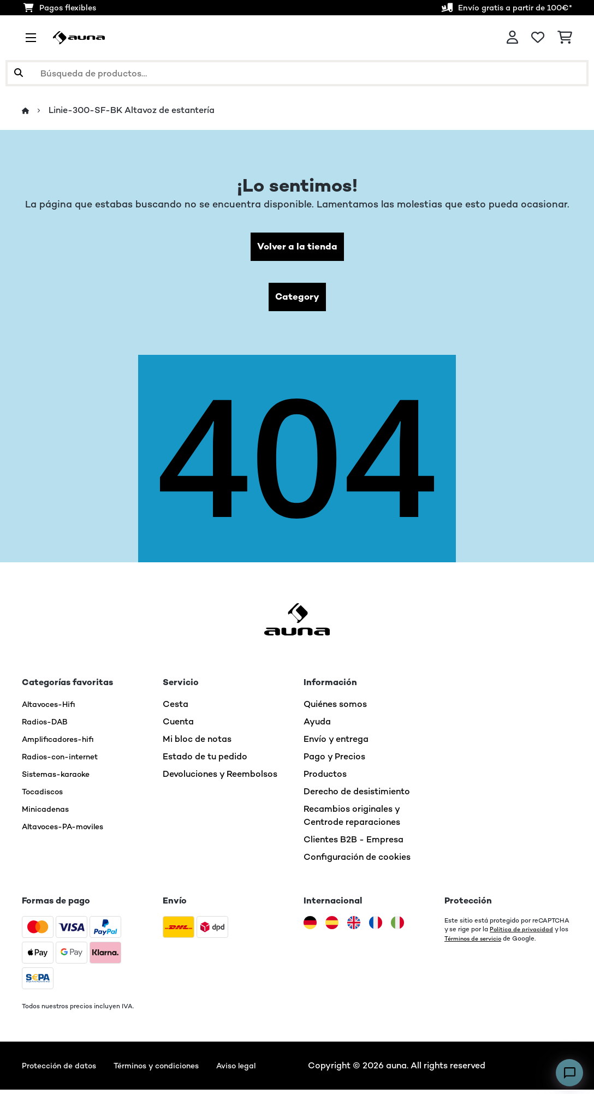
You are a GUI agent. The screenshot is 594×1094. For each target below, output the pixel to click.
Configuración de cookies (357, 861)
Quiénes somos (335, 708)
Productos (325, 778)
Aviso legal (260, 1069)
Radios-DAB (48, 726)
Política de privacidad (523, 933)
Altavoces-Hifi (53, 708)
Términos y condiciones (172, 1069)
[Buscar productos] (297, 73)
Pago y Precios (334, 760)
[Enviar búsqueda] (18, 73)
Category (297, 300)
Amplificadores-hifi (63, 743)
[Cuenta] (512, 37)
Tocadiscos (45, 795)
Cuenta (178, 726)
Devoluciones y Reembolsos (220, 778)
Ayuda (317, 726)
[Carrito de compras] (564, 37)
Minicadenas (48, 813)
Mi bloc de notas (197, 743)
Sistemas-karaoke (60, 778)
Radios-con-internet (65, 760)
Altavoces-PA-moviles (69, 830)
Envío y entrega (336, 743)
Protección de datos (64, 1069)
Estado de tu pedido (205, 760)
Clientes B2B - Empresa (353, 843)
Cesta (175, 708)
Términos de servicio (475, 942)
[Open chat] (569, 1072)
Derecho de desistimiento (357, 795)
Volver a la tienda (297, 247)
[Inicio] (36, 110)
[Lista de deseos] (537, 37)
